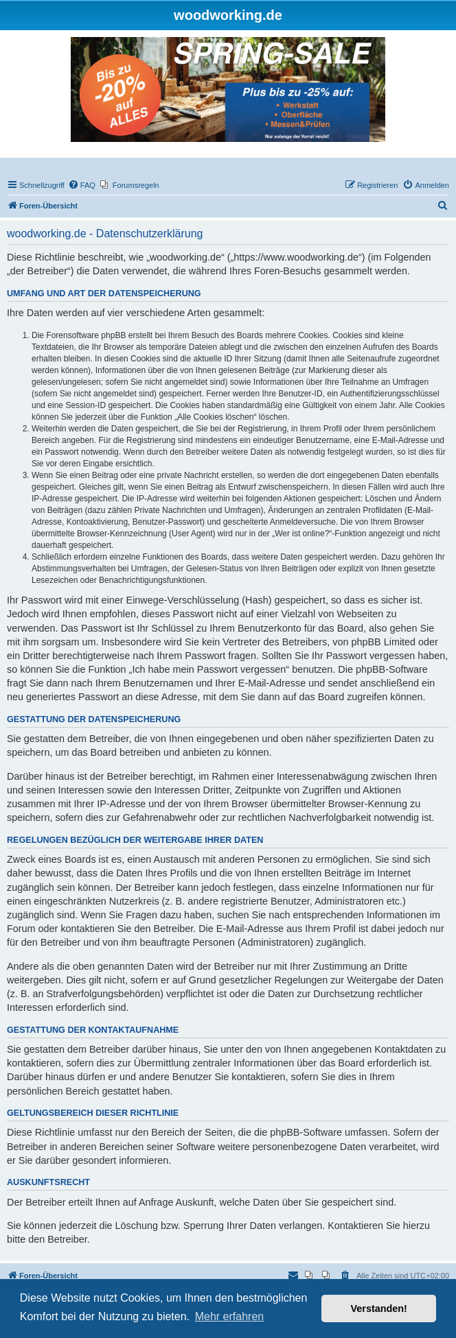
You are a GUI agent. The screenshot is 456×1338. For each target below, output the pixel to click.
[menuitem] (81, 185)
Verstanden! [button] (379, 1308)
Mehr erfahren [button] (229, 1316)
